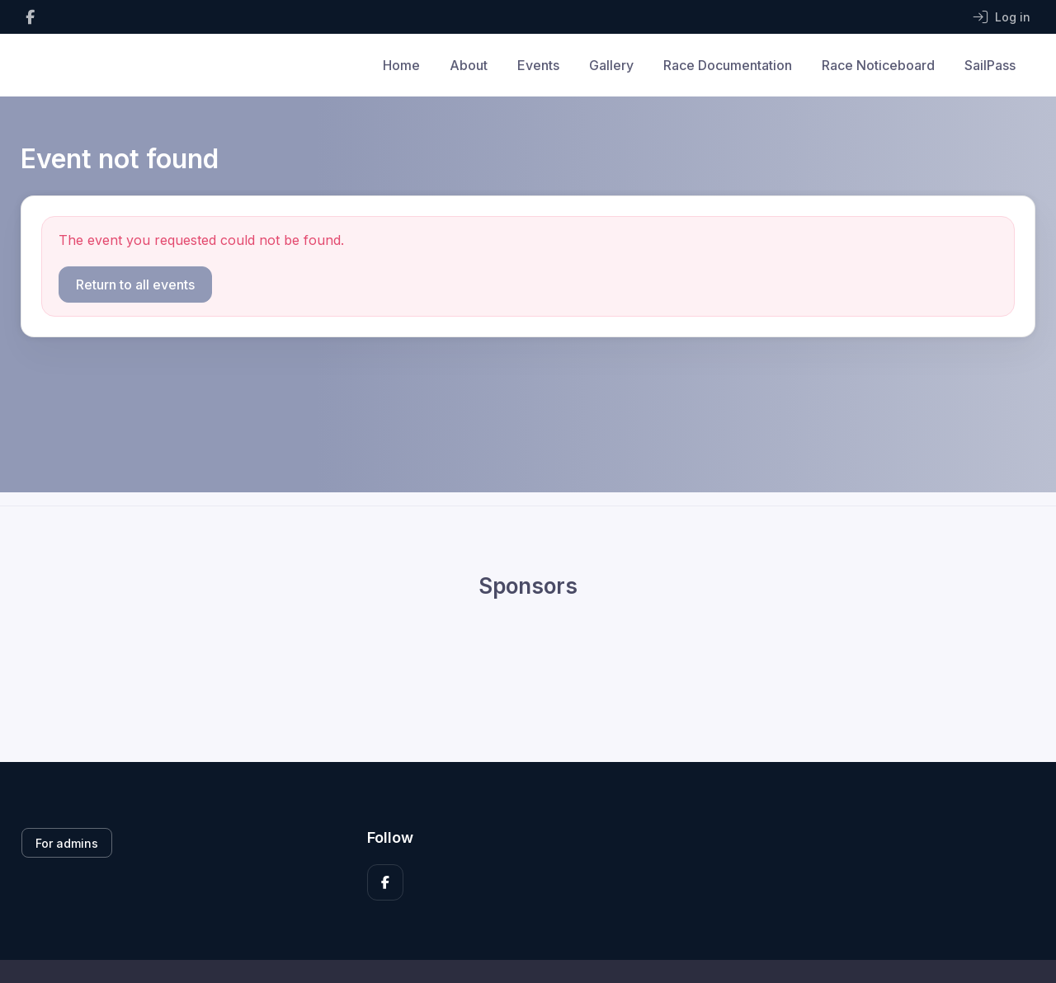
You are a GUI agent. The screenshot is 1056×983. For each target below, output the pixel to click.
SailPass (990, 65)
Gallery (611, 65)
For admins (66, 843)
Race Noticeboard (878, 65)
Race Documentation (727, 65)
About (469, 65)
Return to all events (135, 284)
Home (401, 65)
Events (538, 65)
